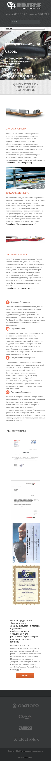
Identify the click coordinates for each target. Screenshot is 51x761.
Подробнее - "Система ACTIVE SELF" (21, 288)
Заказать (24, 675)
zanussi (25, 728)
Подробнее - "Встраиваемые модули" (21, 224)
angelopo (25, 705)
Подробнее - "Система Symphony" (19, 163)
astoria (25, 716)
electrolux (25, 739)
